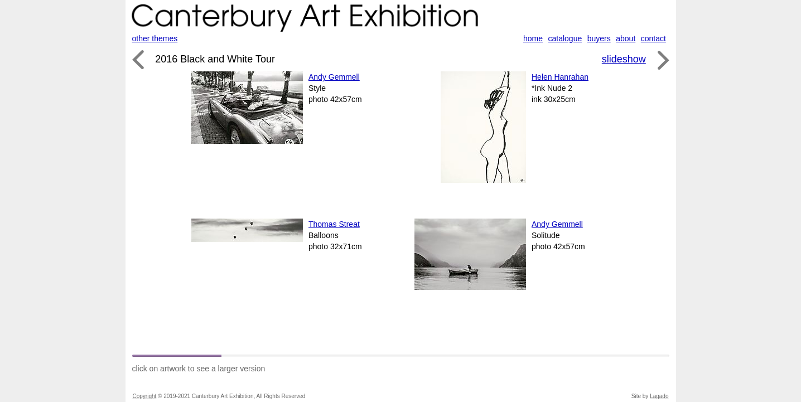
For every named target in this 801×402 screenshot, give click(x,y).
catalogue (565, 38)
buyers (599, 38)
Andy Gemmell (334, 76)
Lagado (659, 396)
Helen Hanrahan (560, 76)
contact (653, 38)
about (625, 38)
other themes (155, 38)
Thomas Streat (334, 224)
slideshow (624, 59)
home (533, 38)
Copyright (145, 396)
